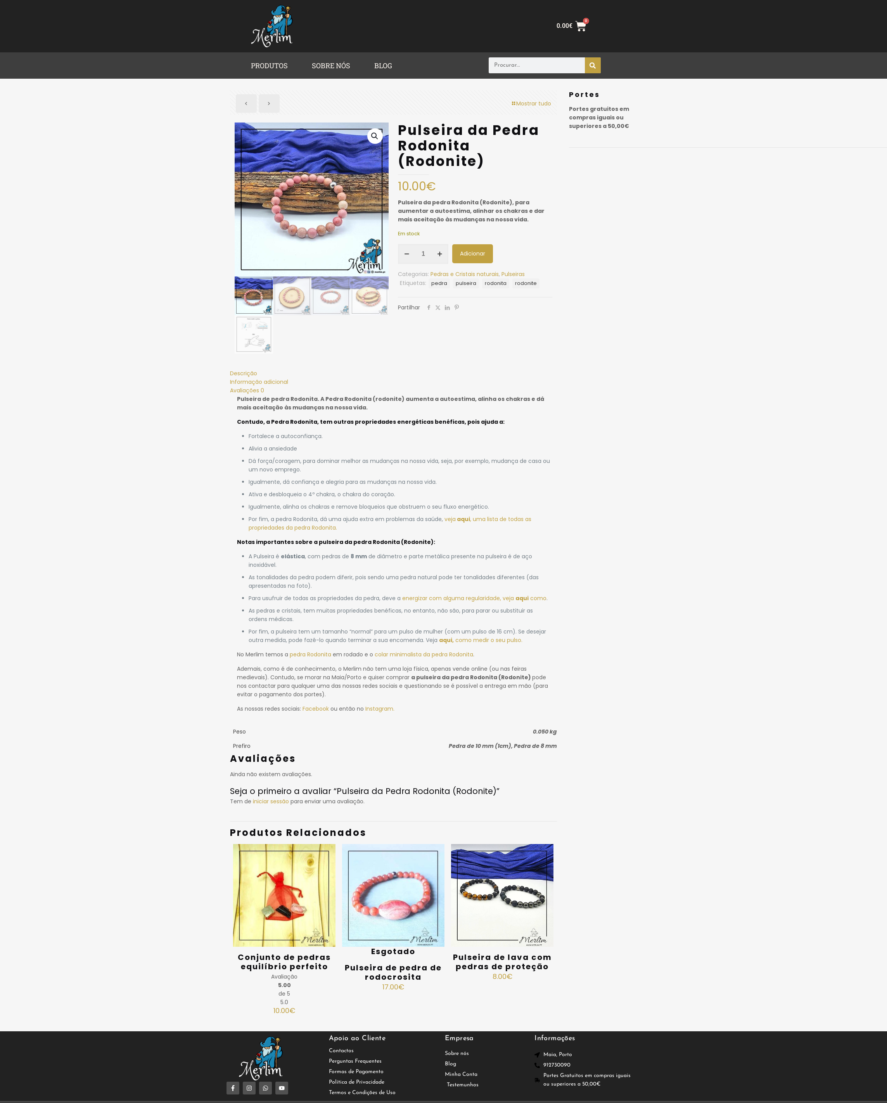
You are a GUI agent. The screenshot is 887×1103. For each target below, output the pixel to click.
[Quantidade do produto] (423, 254)
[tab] (393, 373)
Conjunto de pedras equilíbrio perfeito (284, 962)
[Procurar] (593, 65)
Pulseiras (513, 274)
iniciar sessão (271, 801)
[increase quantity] (439, 254)
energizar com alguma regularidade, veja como (474, 598)
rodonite (526, 283)
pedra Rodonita (310, 654)
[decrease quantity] (406, 254)
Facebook (316, 709)
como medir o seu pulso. (480, 640)
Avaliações (247, 390)
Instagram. (379, 709)
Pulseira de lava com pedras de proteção (502, 962)
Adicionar (472, 253)
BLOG (383, 65)
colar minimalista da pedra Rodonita (424, 654)
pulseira (466, 283)
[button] (271, 65)
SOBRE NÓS (331, 65)
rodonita (496, 283)
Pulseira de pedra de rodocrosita (393, 972)
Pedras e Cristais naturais (465, 274)
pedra (439, 283)
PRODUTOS (269, 65)
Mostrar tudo (531, 103)
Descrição (243, 373)
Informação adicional (259, 382)
